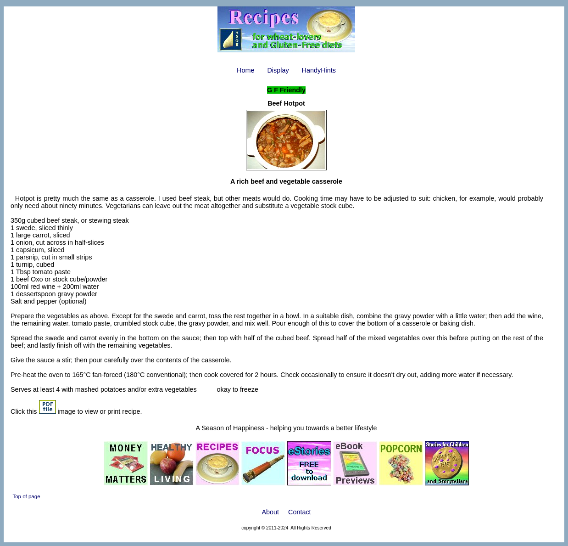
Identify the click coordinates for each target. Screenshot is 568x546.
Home (245, 70)
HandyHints (319, 70)
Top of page (26, 496)
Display (278, 70)
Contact (299, 512)
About (270, 512)
